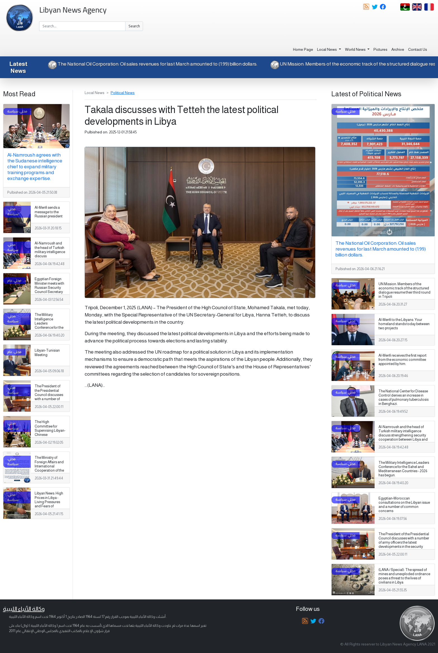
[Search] (82, 26)
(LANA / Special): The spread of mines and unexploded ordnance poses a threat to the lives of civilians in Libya (404, 576)
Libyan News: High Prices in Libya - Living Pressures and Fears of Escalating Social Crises (49, 504)
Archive (397, 49)
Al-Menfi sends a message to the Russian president (49, 212)
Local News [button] (327, 49)
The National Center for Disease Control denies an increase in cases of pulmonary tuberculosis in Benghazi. (404, 397)
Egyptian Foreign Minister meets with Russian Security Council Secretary (49, 285)
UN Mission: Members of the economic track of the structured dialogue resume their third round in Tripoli (404, 290)
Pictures (380, 49)
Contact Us (417, 49)
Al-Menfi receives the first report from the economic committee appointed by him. (403, 360)
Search (134, 26)
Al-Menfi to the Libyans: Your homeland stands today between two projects (404, 324)
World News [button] (355, 49)
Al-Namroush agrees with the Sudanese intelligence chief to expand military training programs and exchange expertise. (34, 166)
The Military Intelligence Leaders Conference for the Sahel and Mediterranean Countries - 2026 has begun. (49, 329)
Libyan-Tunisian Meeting (47, 353)
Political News (123, 92)
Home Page (303, 49)
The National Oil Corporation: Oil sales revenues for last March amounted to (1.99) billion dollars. (149, 64)
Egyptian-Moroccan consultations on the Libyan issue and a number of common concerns (404, 504)
